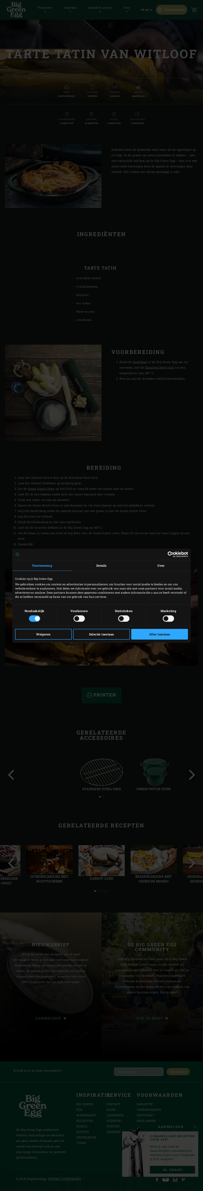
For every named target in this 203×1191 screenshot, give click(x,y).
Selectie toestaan (101, 634)
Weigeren (43, 634)
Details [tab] (101, 565)
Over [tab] (161, 565)
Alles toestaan (159, 634)
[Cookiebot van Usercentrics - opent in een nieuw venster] (170, 554)
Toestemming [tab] (42, 565)
